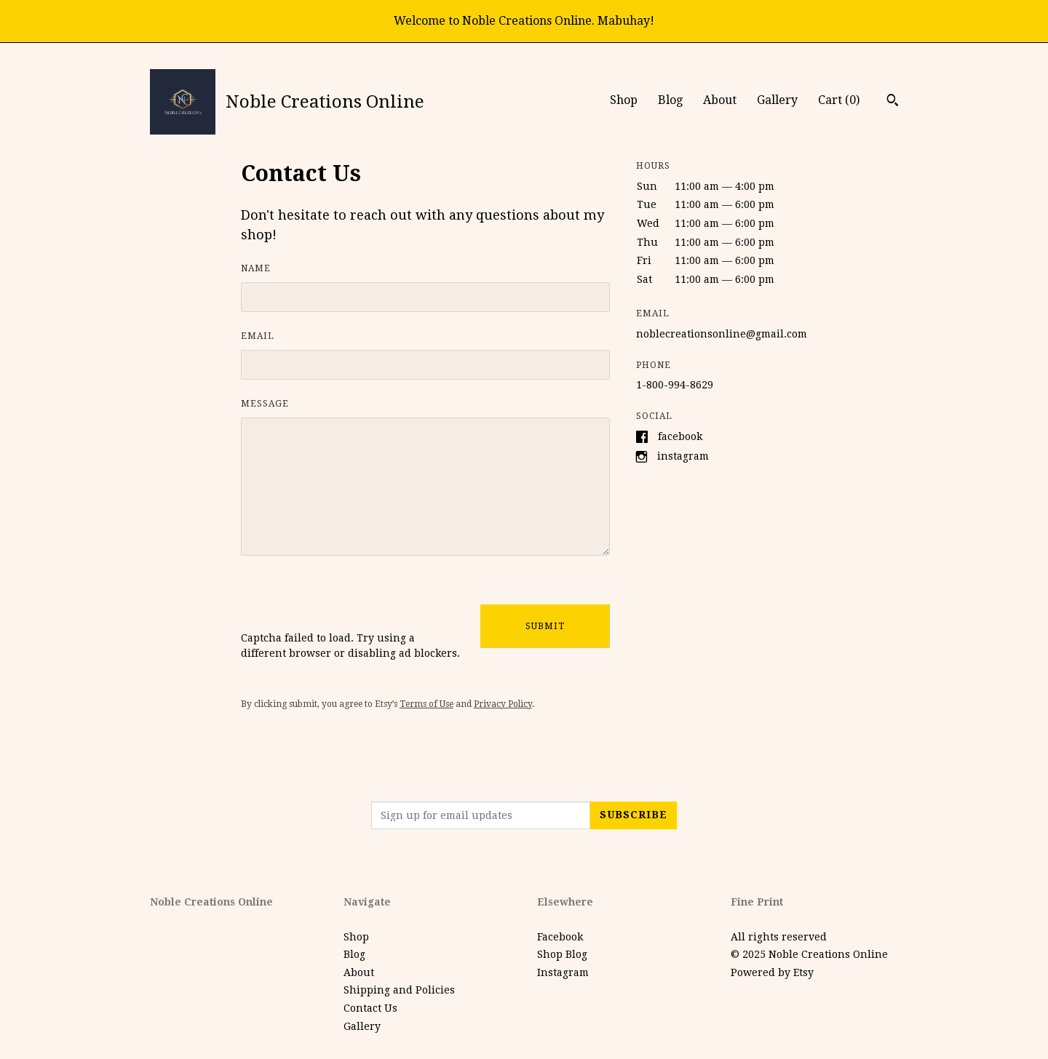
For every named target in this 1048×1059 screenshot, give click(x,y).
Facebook (680, 435)
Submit (545, 626)
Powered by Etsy (772, 972)
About (720, 100)
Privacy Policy (503, 704)
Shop (624, 100)
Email (257, 336)
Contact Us (370, 1008)
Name (256, 268)
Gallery (777, 100)
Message (265, 404)
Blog (670, 100)
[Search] (892, 102)
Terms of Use (426, 704)
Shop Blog (562, 954)
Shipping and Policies (399, 990)
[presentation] (351, 602)
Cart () (839, 100)
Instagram (683, 456)
